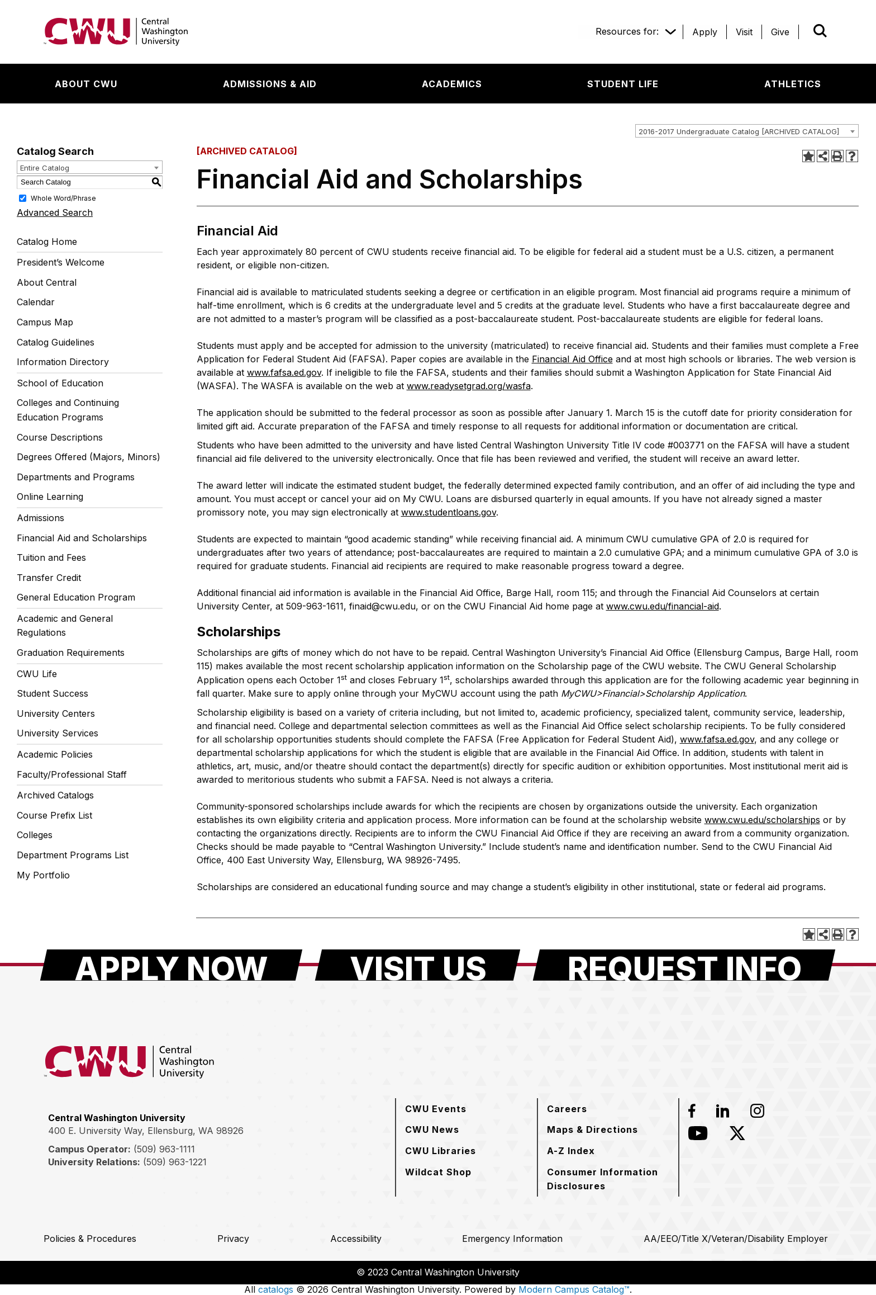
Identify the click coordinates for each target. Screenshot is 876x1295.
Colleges (35, 834)
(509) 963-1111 (164, 1149)
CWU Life (37, 673)
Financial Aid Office (572, 359)
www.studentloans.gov (448, 512)
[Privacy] (233, 1238)
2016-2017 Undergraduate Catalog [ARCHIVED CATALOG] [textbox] (739, 131)
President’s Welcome (60, 262)
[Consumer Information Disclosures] (608, 1179)
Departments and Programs (76, 477)
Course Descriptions (60, 437)
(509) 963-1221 (175, 1162)
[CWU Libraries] (440, 1150)
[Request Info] (684, 965)
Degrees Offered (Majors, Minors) (88, 456)
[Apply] (705, 32)
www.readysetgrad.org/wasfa (469, 385)
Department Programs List (72, 855)
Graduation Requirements (71, 652)
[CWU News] (432, 1129)
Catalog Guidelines (55, 342)
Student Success (52, 693)
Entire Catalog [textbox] (44, 167)
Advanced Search (55, 212)
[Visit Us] (417, 965)
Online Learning (50, 496)
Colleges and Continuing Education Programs (68, 410)
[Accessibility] (356, 1238)
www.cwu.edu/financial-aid (662, 606)
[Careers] (567, 1109)
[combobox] (747, 131)
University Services (57, 733)
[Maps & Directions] (592, 1129)
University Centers (56, 713)
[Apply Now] (171, 965)
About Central (47, 282)
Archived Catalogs (55, 795)
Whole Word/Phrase (63, 197)
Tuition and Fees (51, 557)
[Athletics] (792, 84)
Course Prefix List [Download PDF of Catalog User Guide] (54, 815)
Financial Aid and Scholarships (82, 537)
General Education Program (76, 597)
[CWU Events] (435, 1109)
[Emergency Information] (512, 1238)
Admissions (40, 517)
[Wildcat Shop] (438, 1172)
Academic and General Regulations (65, 626)
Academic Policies (55, 754)
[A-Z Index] (571, 1150)
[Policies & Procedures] (90, 1238)
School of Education (60, 383)
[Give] (780, 32)
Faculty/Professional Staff (72, 774)
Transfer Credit (49, 577)
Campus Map (45, 322)
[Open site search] (820, 30)
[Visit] (744, 32)
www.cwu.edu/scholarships (762, 819)
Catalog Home (47, 241)
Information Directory (63, 361)
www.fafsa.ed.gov (284, 372)
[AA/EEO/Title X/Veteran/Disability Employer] (735, 1238)
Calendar (36, 302)
